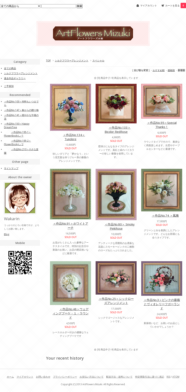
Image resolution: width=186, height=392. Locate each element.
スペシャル (98, 60)
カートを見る (175, 5)
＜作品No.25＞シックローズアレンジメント (116, 301)
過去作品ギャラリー (15, 78)
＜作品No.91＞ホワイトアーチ (70, 225)
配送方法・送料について (119, 376)
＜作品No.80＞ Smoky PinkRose (116, 226)
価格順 (171, 70)
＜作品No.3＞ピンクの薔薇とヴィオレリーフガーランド (162, 304)
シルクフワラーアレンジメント (71, 60)
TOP (48, 60)
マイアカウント (148, 5)
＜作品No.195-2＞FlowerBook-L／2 (17, 142)
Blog (6, 234)
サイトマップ (11, 168)
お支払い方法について (92, 376)
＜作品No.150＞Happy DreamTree (16, 125)
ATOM (175, 376)
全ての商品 (10, 68)
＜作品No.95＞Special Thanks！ (162, 125)
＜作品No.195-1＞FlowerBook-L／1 (17, 133)
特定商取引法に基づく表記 (149, 376)
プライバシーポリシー (65, 376)
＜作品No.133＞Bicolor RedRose (116, 129)
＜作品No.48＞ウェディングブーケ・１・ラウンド (70, 313)
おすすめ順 (159, 70)
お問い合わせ (43, 376)
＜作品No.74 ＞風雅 (162, 215)
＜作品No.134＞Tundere (70, 137)
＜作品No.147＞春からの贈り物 (21, 110)
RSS (168, 376)
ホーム (10, 376)
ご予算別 (9, 86)
